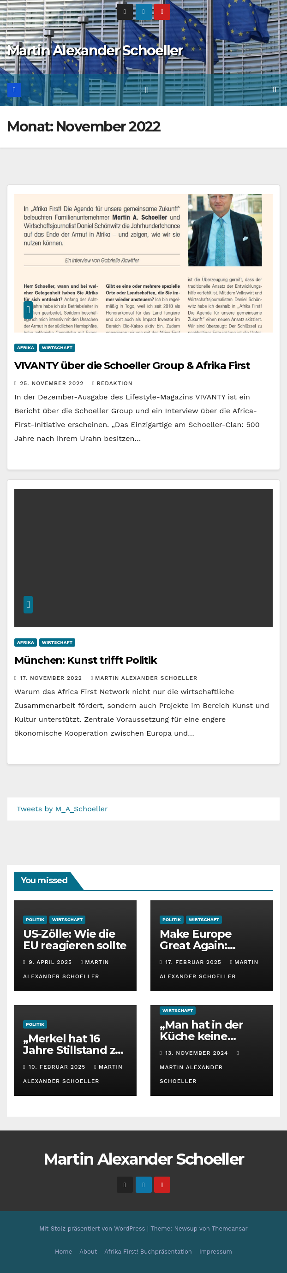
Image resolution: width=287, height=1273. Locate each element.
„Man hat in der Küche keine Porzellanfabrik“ (204, 1036)
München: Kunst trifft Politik (85, 660)
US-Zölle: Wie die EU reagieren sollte (74, 939)
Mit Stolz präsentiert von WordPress (93, 1228)
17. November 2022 (52, 678)
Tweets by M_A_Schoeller (62, 808)
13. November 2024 (197, 1053)
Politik (35, 919)
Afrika (25, 347)
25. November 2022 (53, 383)
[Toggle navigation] (146, 90)
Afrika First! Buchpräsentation (148, 1251)
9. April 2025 (51, 962)
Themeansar (230, 1228)
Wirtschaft (57, 347)
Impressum (215, 1251)
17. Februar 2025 (194, 962)
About (88, 1251)
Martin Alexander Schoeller (95, 50)
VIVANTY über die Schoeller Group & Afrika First (132, 365)
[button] (274, 89)
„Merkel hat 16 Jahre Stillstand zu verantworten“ (72, 1050)
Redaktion (112, 383)
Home (63, 1251)
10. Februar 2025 (58, 1067)
